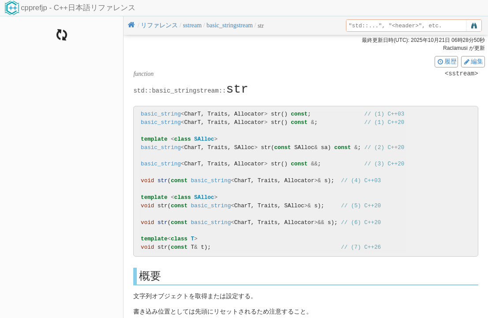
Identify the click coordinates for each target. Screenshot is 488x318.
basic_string (161, 114)
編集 (473, 61)
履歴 (446, 61)
